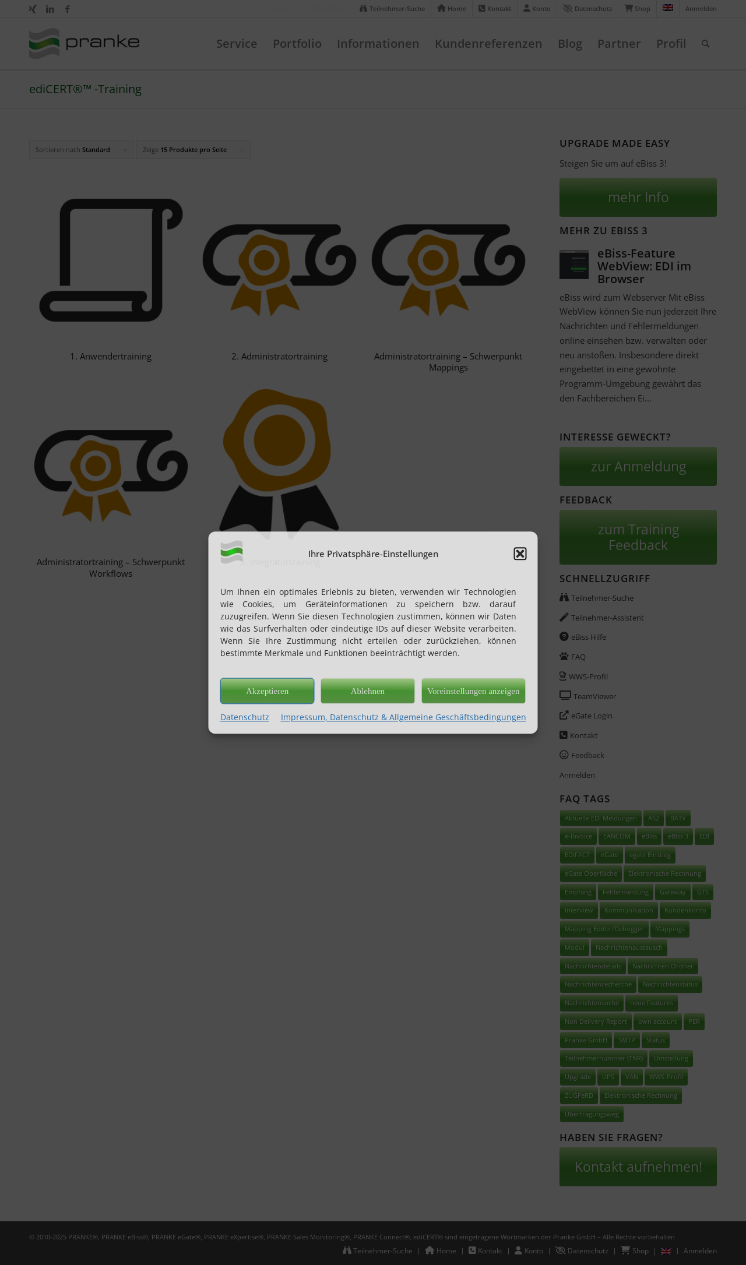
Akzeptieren (267, 691)
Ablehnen (368, 691)
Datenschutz (244, 717)
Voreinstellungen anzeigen (473, 691)
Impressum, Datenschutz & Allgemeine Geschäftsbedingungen (403, 717)
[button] (520, 553)
